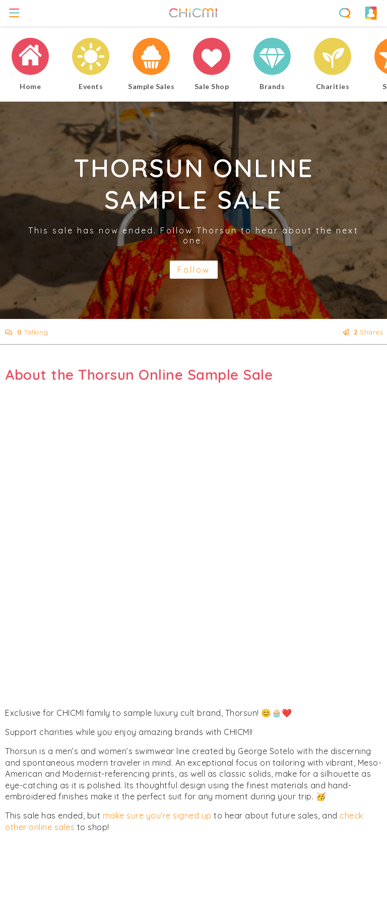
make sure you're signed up (157, 815)
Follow (193, 270)
